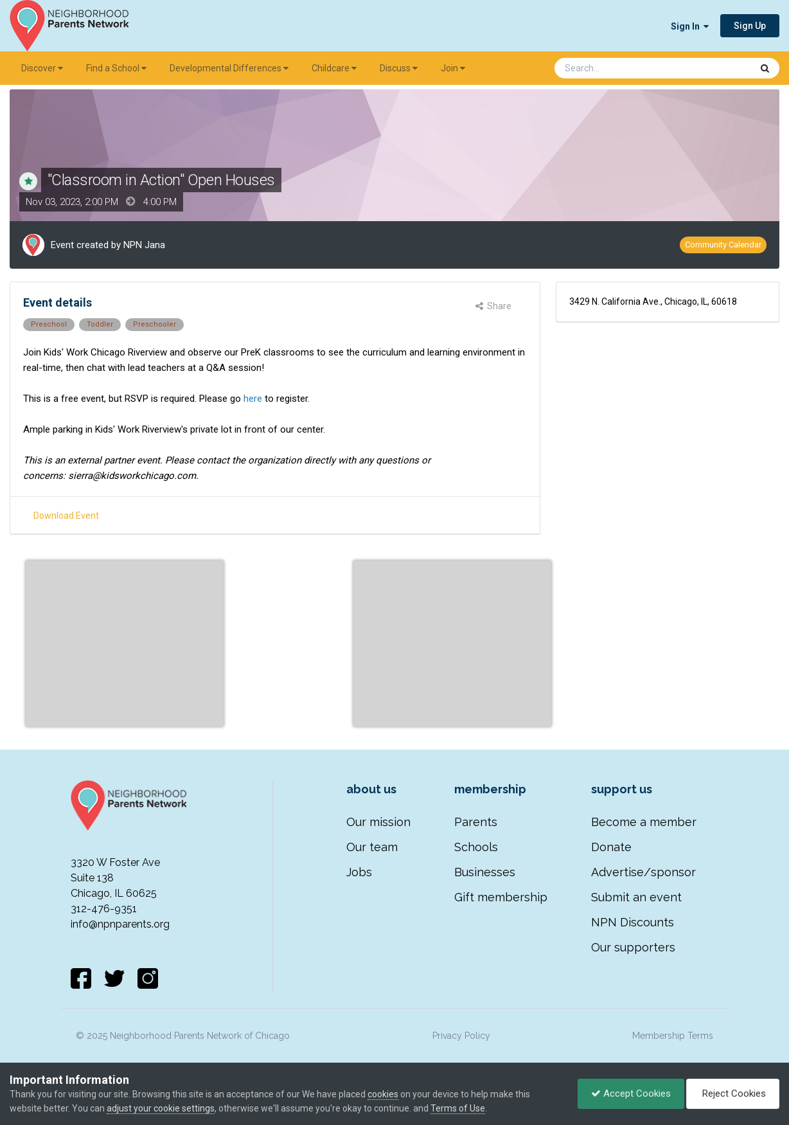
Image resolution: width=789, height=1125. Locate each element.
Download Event (66, 515)
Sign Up (750, 26)
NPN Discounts (632, 922)
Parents (475, 822)
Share (493, 306)
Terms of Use (457, 1108)
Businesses (484, 872)
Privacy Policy (461, 1035)
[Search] (619, 68)
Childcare (334, 68)
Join (453, 68)
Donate (611, 847)
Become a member (643, 822)
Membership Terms (672, 1035)
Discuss (399, 68)
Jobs (359, 872)
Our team (372, 847)
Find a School (116, 68)
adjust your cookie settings (161, 1108)
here (253, 398)
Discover (42, 68)
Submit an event (636, 897)
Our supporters (633, 947)
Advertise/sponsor (643, 872)
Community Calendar (723, 244)
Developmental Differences (229, 68)
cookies (383, 1094)
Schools (476, 847)
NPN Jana (144, 245)
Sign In (690, 26)
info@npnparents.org (120, 924)
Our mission (378, 822)
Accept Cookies (631, 1093)
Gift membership (500, 897)
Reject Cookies (733, 1093)
